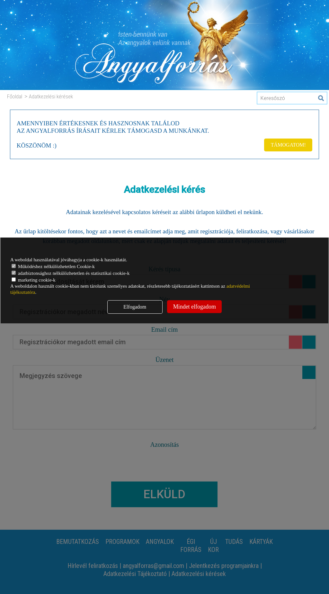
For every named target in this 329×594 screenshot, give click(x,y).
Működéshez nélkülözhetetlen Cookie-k (53, 266)
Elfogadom (134, 307)
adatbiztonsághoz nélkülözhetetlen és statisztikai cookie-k (70, 273)
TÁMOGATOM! (288, 145)
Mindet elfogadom (194, 306)
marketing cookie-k (34, 280)
